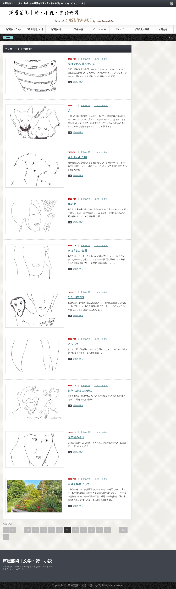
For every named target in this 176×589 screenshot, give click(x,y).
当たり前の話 (76, 297)
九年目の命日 (76, 437)
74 (107, 530)
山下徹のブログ (13, 29)
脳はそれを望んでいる (81, 63)
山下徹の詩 (77, 29)
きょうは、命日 (77, 250)
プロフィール (99, 29)
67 (52, 530)
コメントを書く (101, 59)
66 (44, 530)
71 (83, 530)
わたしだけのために (80, 390)
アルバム (120, 29)
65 (36, 530)
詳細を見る (78, 82)
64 (28, 530)
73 (99, 530)
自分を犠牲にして (79, 484)
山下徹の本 (56, 29)
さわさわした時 (77, 157)
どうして (73, 344)
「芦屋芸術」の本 (35, 29)
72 (91, 530)
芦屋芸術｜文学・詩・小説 (27, 561)
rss (171, 3)
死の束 (72, 204)
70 (75, 530)
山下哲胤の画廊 (141, 29)
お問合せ (162, 29)
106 (123, 530)
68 (59, 530)
